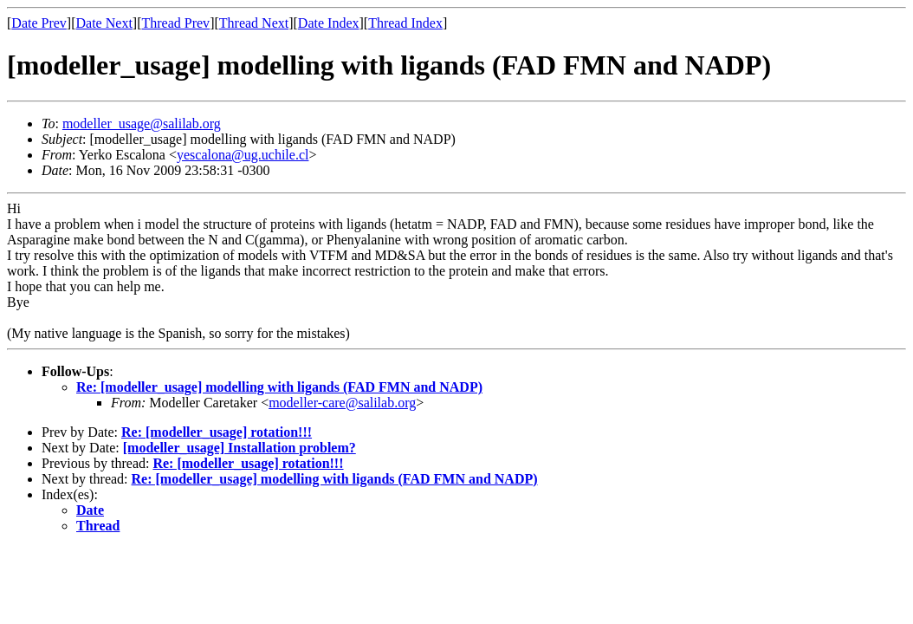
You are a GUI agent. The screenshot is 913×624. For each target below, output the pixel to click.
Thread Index (405, 23)
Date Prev (39, 23)
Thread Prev (175, 23)
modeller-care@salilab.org (342, 402)
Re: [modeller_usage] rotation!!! (216, 432)
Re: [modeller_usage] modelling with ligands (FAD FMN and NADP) (279, 387)
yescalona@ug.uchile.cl (242, 154)
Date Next (104, 23)
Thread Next (253, 23)
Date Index (328, 23)
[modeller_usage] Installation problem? (239, 447)
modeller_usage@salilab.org (141, 123)
